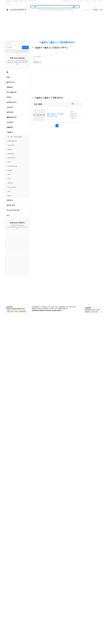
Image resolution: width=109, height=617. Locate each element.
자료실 (25, 1)
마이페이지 (87, 1)
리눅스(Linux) (12, 187)
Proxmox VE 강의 (13, 210)
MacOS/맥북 (11, 158)
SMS (21, 1)
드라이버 (10, 107)
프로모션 (10, 200)
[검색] (74, 6)
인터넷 (9, 97)
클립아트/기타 (11, 117)
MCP (9, 162)
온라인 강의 (11, 205)
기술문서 (10, 132)
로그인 (25, 47)
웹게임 (8, 4)
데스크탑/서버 (11, 92)
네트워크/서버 (11, 102)
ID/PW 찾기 (25, 51)
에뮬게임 (10, 127)
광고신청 (100, 1)
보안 (9, 191)
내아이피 (74, 1)
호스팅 (33, 1)
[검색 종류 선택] (36, 6)
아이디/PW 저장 (11, 51)
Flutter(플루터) (12, 141)
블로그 (10, 195)
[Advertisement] (55, 26)
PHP (9, 174)
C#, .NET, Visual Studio (15, 137)
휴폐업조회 (16, 1)
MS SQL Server (12, 166)
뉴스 (8, 215)
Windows (10, 183)
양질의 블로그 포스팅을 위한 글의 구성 (55, 115)
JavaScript (11, 153)
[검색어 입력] (55, 6)
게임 (8, 77)
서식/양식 (10, 122)
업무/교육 (10, 112)
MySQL (10, 170)
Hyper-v (10, 149)
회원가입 (19, 51)
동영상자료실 (66, 1)
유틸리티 (10, 87)
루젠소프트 (9, 1)
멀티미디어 (10, 82)
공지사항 (80, 1)
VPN (29, 1)
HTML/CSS (11, 145)
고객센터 (94, 1)
